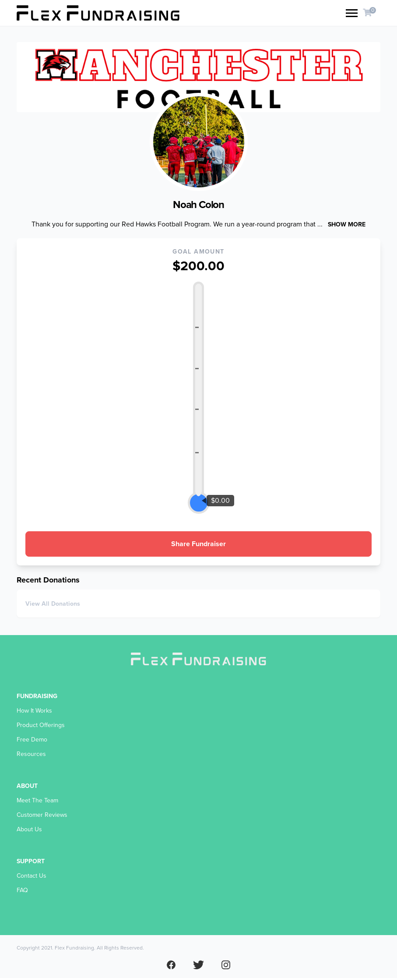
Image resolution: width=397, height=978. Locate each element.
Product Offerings (41, 725)
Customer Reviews (42, 815)
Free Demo (32, 739)
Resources (31, 754)
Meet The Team (37, 800)
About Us (29, 829)
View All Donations (52, 603)
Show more (346, 224)
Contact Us (31, 875)
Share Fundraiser (198, 544)
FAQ (22, 890)
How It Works (34, 710)
